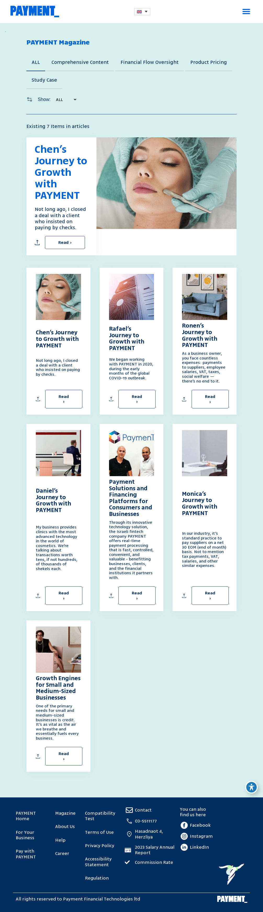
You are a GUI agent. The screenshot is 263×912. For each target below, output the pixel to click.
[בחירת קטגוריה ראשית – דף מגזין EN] (64, 99)
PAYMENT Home (26, 816)
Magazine (65, 813)
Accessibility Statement (98, 862)
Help (60, 840)
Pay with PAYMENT (26, 854)
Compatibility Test (100, 816)
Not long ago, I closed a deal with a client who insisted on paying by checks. (58, 367)
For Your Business (25, 835)
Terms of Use (99, 832)
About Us (65, 826)
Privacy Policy (99, 845)
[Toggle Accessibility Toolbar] (251, 787)
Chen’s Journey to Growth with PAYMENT (61, 172)
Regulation (97, 878)
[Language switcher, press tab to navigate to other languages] (142, 11)
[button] (246, 11)
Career (62, 853)
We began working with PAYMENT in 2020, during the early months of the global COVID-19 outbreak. (131, 368)
